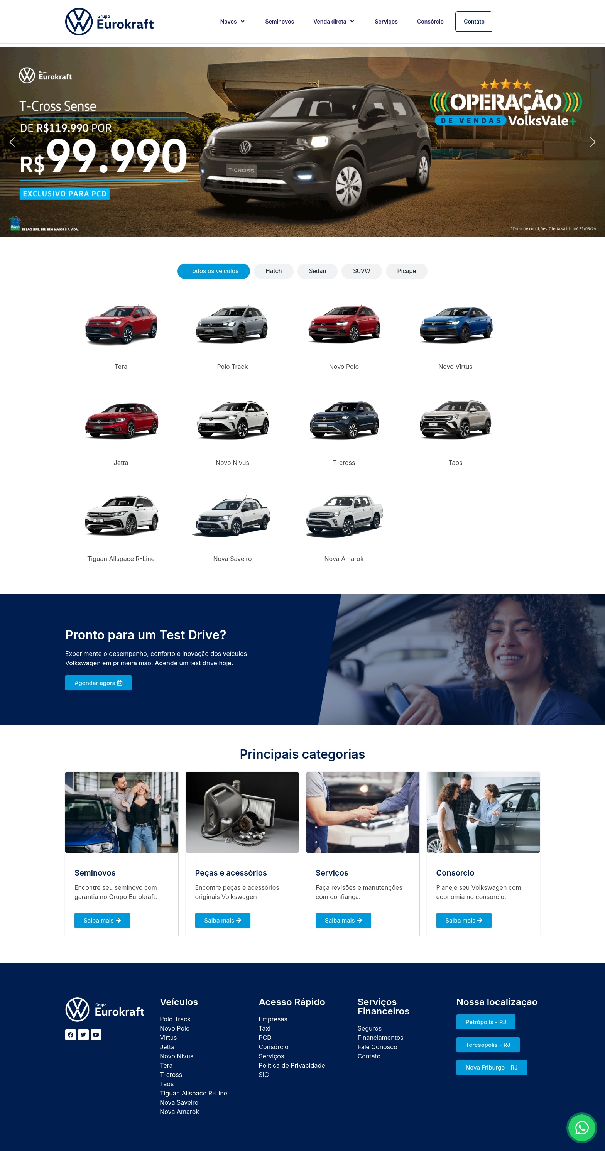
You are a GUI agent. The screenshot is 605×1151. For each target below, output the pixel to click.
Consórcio (430, 21)
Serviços (386, 21)
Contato (474, 21)
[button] (12, 142)
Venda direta (334, 21)
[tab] (213, 271)
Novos (233, 21)
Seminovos (279, 21)
